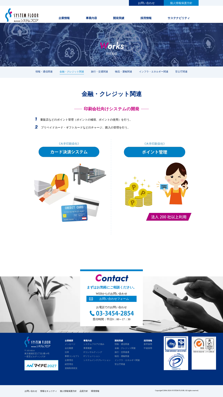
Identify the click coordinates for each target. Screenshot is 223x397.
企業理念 (69, 360)
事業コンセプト (72, 356)
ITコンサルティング (92, 352)
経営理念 (69, 364)
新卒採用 (148, 344)
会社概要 (69, 348)
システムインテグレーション (97, 360)
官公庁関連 (181, 71)
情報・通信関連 (44, 71)
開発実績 (118, 18)
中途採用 (148, 348)
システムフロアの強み (93, 344)
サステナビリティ (179, 18)
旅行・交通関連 (99, 71)
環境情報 (97, 391)
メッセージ (70, 344)
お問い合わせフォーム (114, 299)
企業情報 (64, 18)
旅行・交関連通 (122, 352)
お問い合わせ (146, 3)
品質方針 (85, 391)
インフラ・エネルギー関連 (153, 71)
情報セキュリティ (48, 391)
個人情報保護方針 (181, 3)
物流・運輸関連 (123, 71)
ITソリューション (91, 356)
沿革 (67, 352)
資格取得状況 (71, 368)
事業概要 (87, 348)
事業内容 (91, 18)
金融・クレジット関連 (72, 71)
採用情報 (146, 18)
